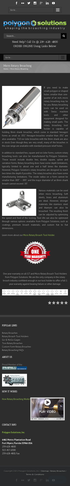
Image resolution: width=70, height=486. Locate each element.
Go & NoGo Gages (11, 339)
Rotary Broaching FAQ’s (13, 350)
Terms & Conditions (35, 474)
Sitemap (45, 471)
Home (5, 69)
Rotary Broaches (10, 333)
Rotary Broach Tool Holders (15, 336)
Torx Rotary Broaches (12, 343)
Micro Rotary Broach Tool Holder (38, 235)
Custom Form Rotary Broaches (16, 346)
